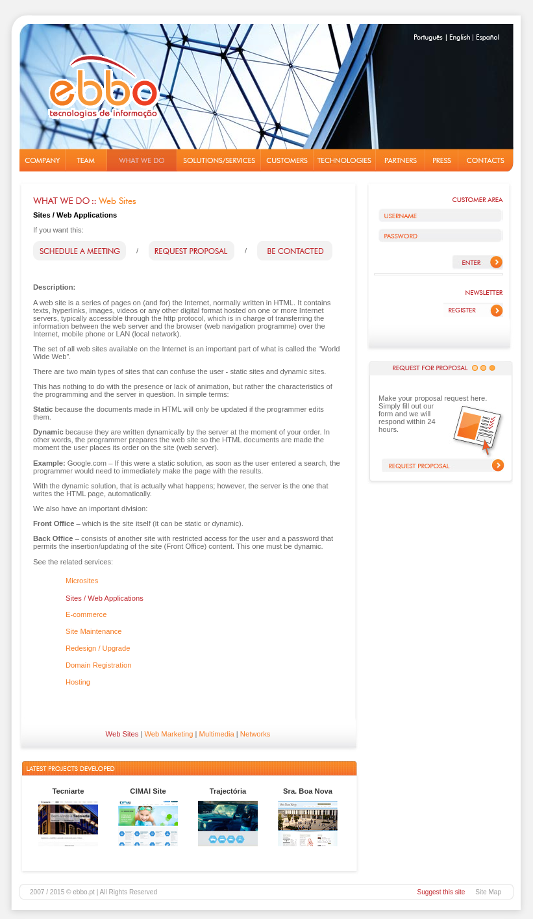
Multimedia (216, 734)
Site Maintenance (93, 631)
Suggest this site (441, 892)
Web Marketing (168, 734)
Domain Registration (98, 665)
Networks (255, 734)
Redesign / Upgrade (98, 648)
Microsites (82, 581)
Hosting (78, 682)
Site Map (488, 892)
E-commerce (86, 614)
